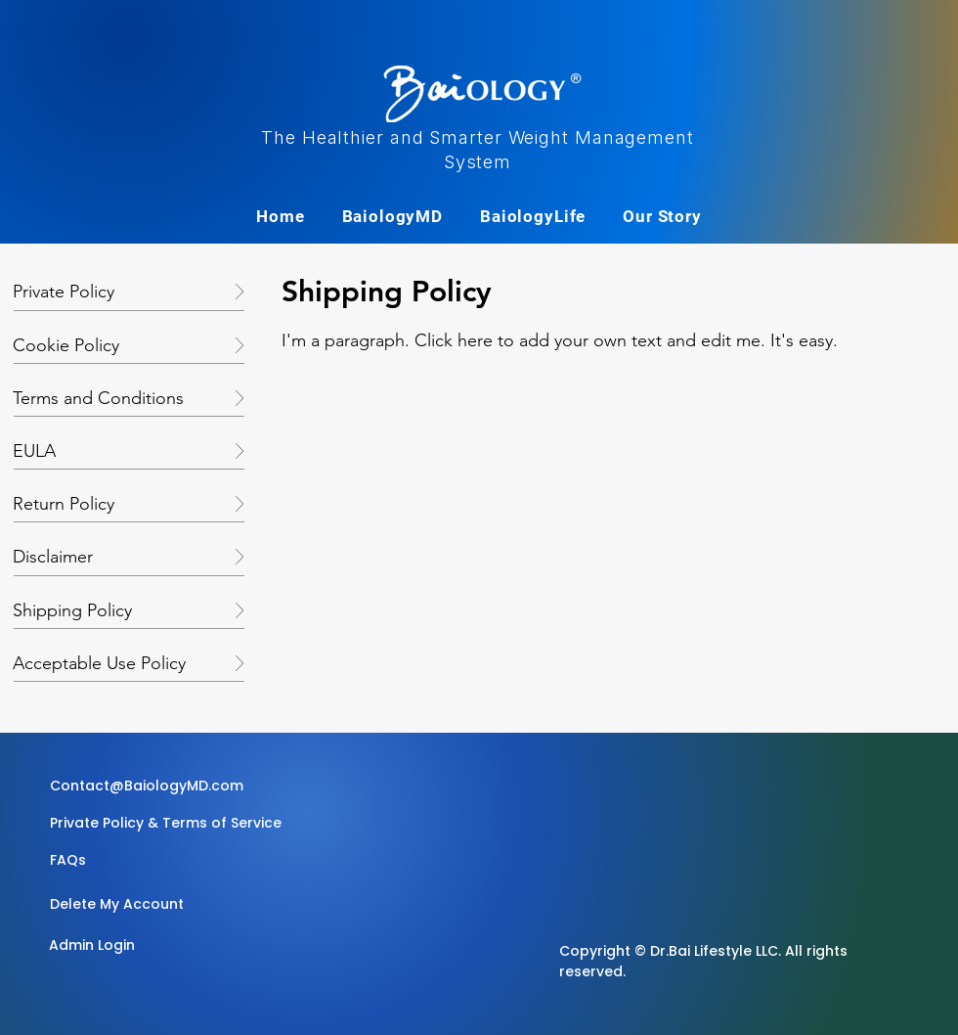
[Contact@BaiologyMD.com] (149, 785)
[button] (162, 860)
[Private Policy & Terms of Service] (166, 822)
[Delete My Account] (119, 904)
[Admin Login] (118, 945)
